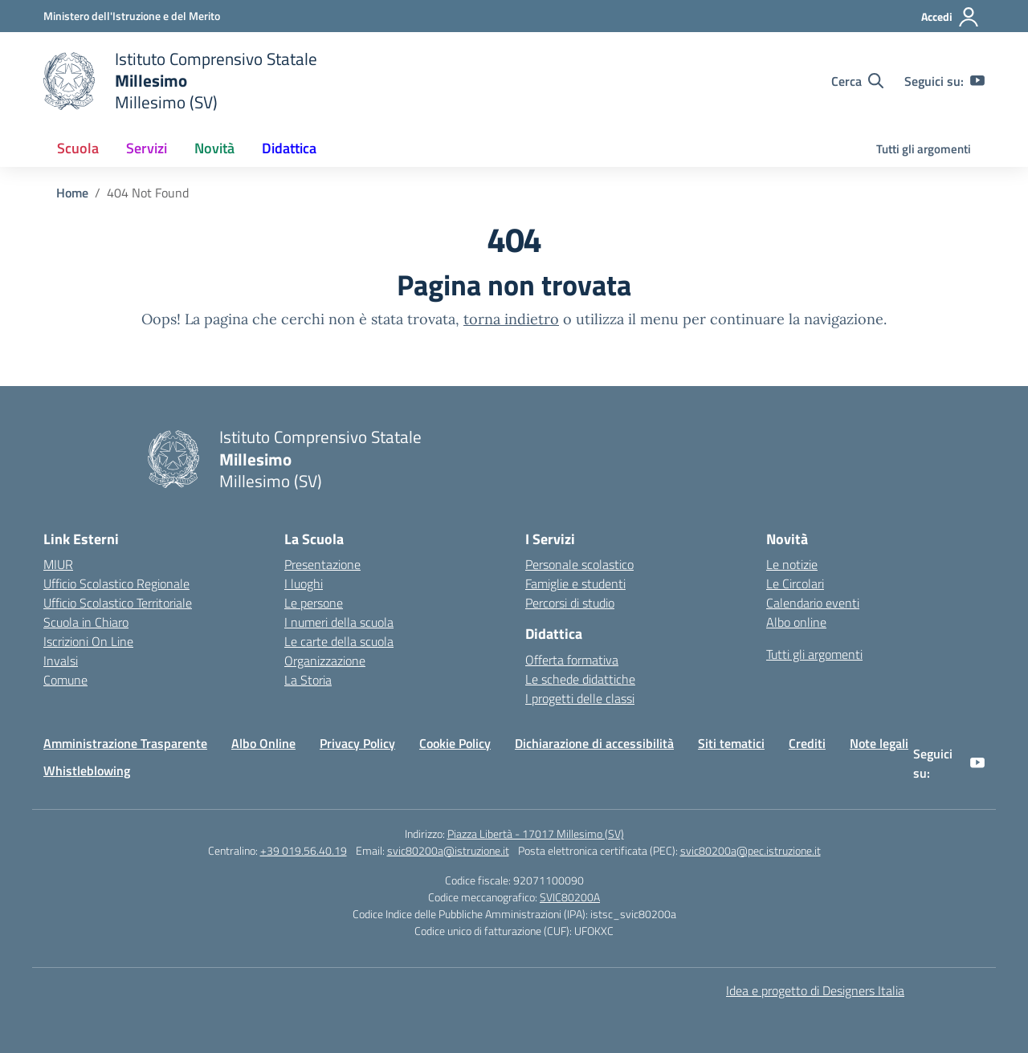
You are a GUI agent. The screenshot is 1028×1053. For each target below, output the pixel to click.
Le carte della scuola (339, 641)
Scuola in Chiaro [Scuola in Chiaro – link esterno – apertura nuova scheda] (85, 622)
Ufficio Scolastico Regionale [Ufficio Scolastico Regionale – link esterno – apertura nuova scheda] (116, 583)
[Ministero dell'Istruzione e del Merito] (131, 15)
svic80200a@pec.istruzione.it (750, 850)
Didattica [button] (289, 148)
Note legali (879, 743)
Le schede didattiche (580, 679)
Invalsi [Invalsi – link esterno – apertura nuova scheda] (60, 660)
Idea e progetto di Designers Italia (815, 990)
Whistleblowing (86, 770)
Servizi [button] (146, 148)
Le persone (313, 602)
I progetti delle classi (579, 698)
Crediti (807, 743)
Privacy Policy (357, 743)
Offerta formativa (571, 659)
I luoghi (303, 583)
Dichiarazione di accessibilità (594, 743)
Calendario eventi (812, 602)
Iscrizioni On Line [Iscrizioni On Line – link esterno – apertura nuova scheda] (88, 641)
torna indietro (511, 319)
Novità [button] (214, 148)
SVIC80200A (570, 896)
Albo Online (263, 743)
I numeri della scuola (339, 622)
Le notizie (792, 564)
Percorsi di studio (569, 602)
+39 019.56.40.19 (303, 850)
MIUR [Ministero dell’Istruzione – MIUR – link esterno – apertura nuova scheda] (58, 564)
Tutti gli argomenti (923, 149)
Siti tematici (731, 743)
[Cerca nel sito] (857, 81)
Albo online (796, 622)
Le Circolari (795, 583)
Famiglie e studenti (575, 583)
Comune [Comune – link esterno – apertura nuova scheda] (65, 679)
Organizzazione (324, 660)
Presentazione (322, 564)
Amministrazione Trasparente (125, 743)
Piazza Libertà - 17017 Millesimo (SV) (535, 833)
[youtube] (977, 81)
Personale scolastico (579, 564)
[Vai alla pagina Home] (72, 192)
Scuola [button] (78, 148)
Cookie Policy (455, 743)
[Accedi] (950, 17)
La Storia (308, 679)
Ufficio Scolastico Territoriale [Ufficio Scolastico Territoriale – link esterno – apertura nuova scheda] (117, 602)
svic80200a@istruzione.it (448, 850)
